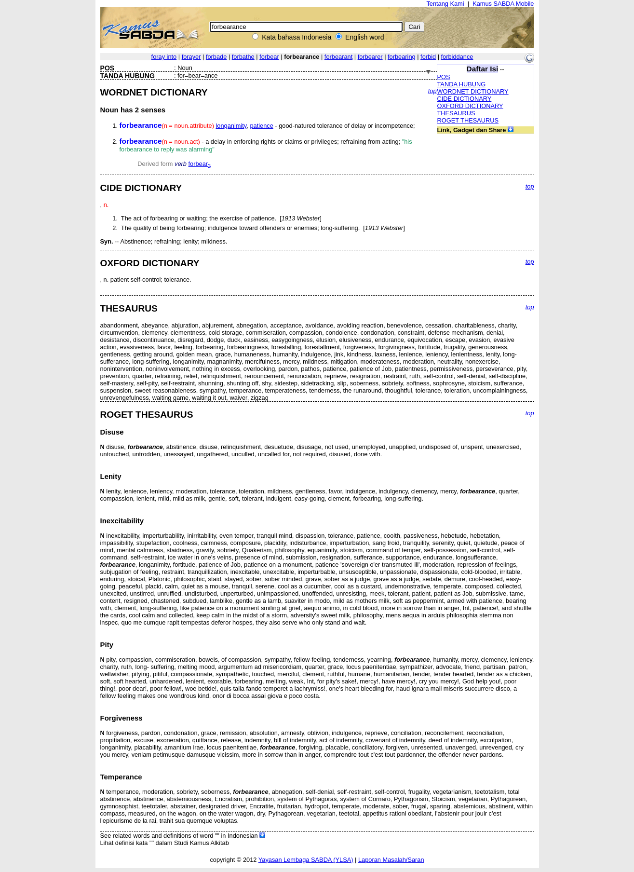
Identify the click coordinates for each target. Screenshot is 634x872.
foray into (164, 56)
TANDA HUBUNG (461, 84)
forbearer (370, 56)
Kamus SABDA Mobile (503, 3)
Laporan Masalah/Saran (391, 859)
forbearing (402, 56)
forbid (428, 56)
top (432, 91)
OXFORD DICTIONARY (470, 105)
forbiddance (457, 56)
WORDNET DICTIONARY (473, 91)
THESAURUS (456, 113)
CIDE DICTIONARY (464, 98)
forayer (191, 56)
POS (443, 77)
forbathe (243, 56)
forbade (216, 56)
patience (261, 125)
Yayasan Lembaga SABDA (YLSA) (305, 859)
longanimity (231, 125)
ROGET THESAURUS (468, 120)
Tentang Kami (445, 3)
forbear (269, 56)
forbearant (338, 56)
